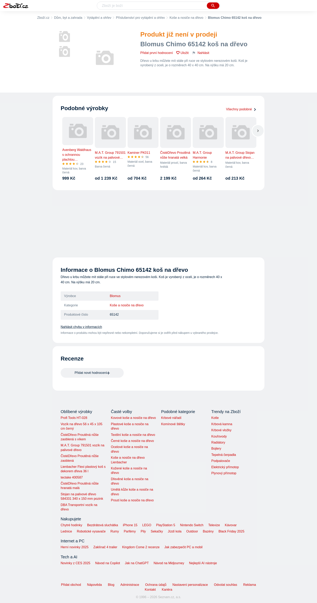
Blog (111, 584)
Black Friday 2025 (231, 531)
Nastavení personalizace (190, 584)
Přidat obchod (71, 584)
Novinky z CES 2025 (75, 563)
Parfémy (130, 531)
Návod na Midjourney (169, 563)
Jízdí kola (175, 531)
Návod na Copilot (107, 563)
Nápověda (94, 584)
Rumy (114, 531)
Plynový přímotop (223, 473)
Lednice (66, 531)
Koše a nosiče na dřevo (186, 17)
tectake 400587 (72, 477)
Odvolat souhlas (225, 584)
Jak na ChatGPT (137, 563)
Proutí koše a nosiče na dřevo (132, 500)
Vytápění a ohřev (99, 17)
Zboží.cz (43, 17)
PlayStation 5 (165, 525)
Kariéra (167, 589)
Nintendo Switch (192, 525)
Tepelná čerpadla (223, 454)
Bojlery (216, 448)
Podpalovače (220, 461)
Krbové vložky (221, 430)
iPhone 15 (130, 525)
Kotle (215, 418)
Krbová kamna (221, 424)
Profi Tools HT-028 (74, 418)
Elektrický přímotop (225, 467)
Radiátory (218, 442)
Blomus (115, 296)
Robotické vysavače (91, 531)
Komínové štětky (173, 424)
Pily (143, 531)
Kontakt (150, 589)
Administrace (129, 584)
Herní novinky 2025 (75, 547)
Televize (214, 525)
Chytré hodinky (71, 525)
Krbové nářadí (171, 418)
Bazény (208, 531)
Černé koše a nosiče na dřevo (132, 441)
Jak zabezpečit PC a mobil (183, 547)
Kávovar (231, 525)
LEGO (146, 525)
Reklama (249, 584)
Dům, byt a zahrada (68, 17)
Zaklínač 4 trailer (105, 547)
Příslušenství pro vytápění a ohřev (140, 17)
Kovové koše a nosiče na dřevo (133, 418)
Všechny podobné (241, 109)
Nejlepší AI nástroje (203, 563)
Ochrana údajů (155, 584)
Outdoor (192, 531)
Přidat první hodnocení (156, 53)
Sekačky (157, 531)
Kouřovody (219, 436)
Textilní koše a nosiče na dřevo (133, 434)
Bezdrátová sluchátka (102, 525)
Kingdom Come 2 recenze (141, 547)
